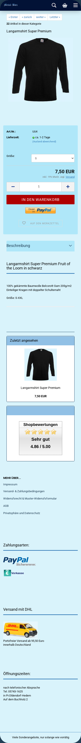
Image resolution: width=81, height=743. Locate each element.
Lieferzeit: (12, 137)
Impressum (10, 484)
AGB (6, 505)
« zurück (27, 17)
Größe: (10, 156)
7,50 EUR (41, 396)
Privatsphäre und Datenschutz (21, 513)
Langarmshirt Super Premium (40, 388)
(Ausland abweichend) (44, 141)
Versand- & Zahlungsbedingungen (23, 491)
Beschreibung (18, 245)
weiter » (41, 17)
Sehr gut (40, 439)
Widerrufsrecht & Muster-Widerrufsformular (30, 498)
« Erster (13, 17)
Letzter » (55, 17)
